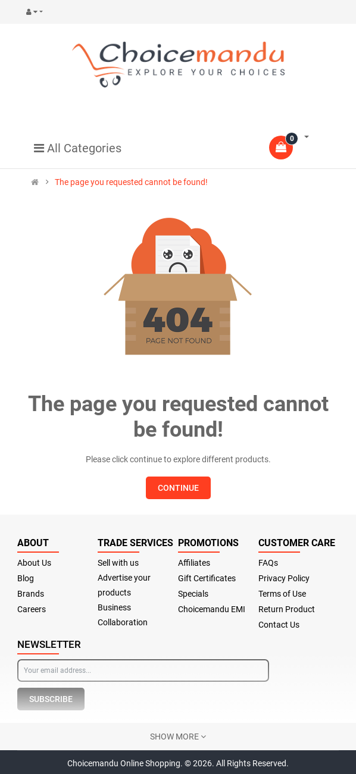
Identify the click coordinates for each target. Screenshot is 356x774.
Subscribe (51, 699)
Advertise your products (124, 585)
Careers (31, 609)
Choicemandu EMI (211, 609)
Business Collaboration (123, 615)
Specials (193, 593)
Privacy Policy (284, 578)
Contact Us (278, 624)
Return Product (286, 609)
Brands (30, 593)
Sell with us (118, 563)
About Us (34, 563)
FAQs (268, 563)
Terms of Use (282, 593)
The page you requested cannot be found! (131, 182)
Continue (178, 488)
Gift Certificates (207, 578)
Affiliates (194, 563)
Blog (25, 578)
